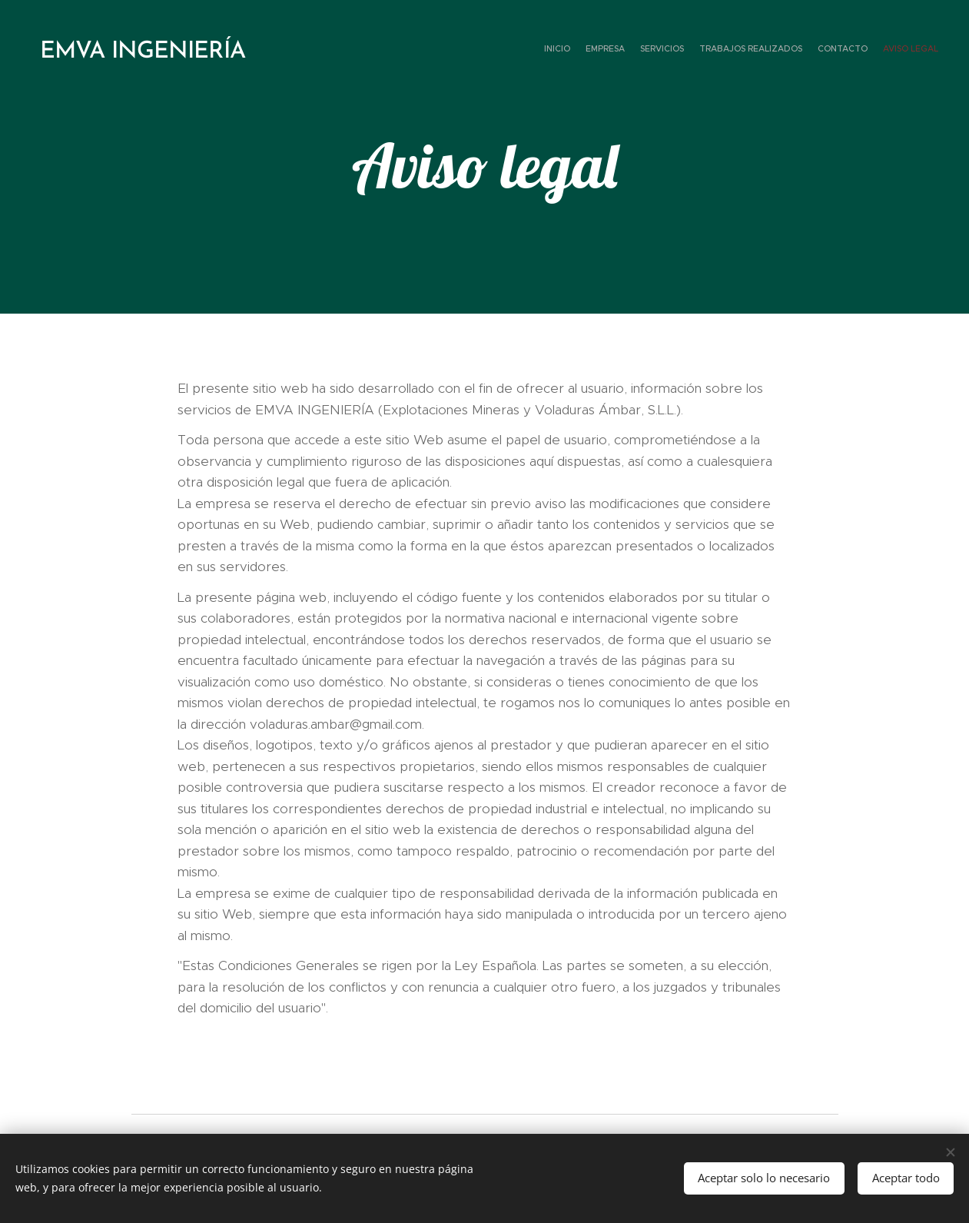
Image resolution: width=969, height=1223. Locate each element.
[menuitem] (863, 50)
